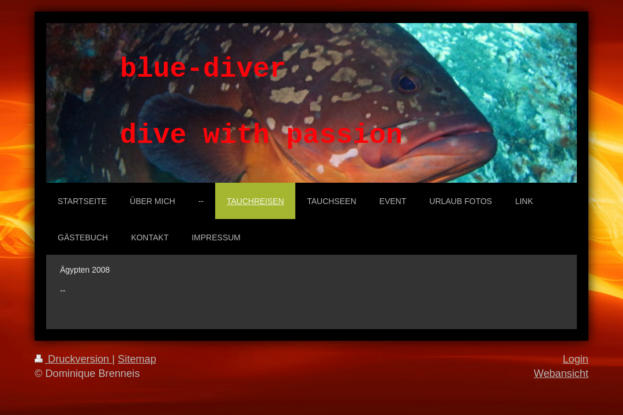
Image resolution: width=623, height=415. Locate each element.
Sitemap (137, 359)
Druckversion (73, 359)
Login (575, 359)
